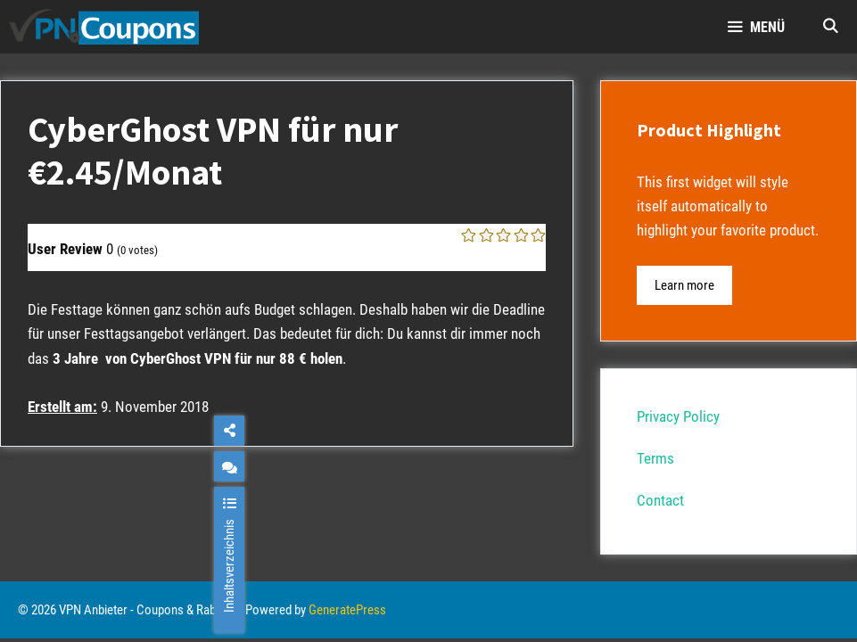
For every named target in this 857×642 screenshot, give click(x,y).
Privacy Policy (678, 416)
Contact (660, 500)
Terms (655, 458)
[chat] (229, 466)
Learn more (684, 285)
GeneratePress (347, 610)
